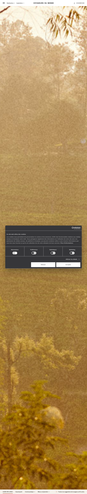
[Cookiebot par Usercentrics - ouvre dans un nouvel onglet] (73, 228)
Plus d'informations (66, 243)
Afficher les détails (71, 259)
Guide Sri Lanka (8, 492)
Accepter (68, 264)
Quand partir (18, 492)
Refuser (43, 264)
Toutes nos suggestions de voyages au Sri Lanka (69, 492)
